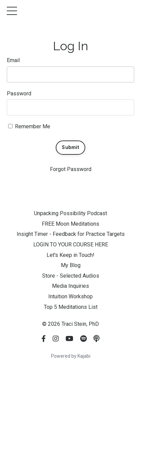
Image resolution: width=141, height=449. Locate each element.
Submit (70, 147)
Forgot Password (70, 169)
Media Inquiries (70, 286)
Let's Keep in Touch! (70, 255)
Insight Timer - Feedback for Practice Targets (71, 234)
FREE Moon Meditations (70, 224)
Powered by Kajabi (70, 356)
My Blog (71, 265)
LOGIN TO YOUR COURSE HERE (70, 244)
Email (13, 60)
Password (19, 93)
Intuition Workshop (70, 296)
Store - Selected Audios (70, 276)
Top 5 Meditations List (71, 307)
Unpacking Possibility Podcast (70, 213)
